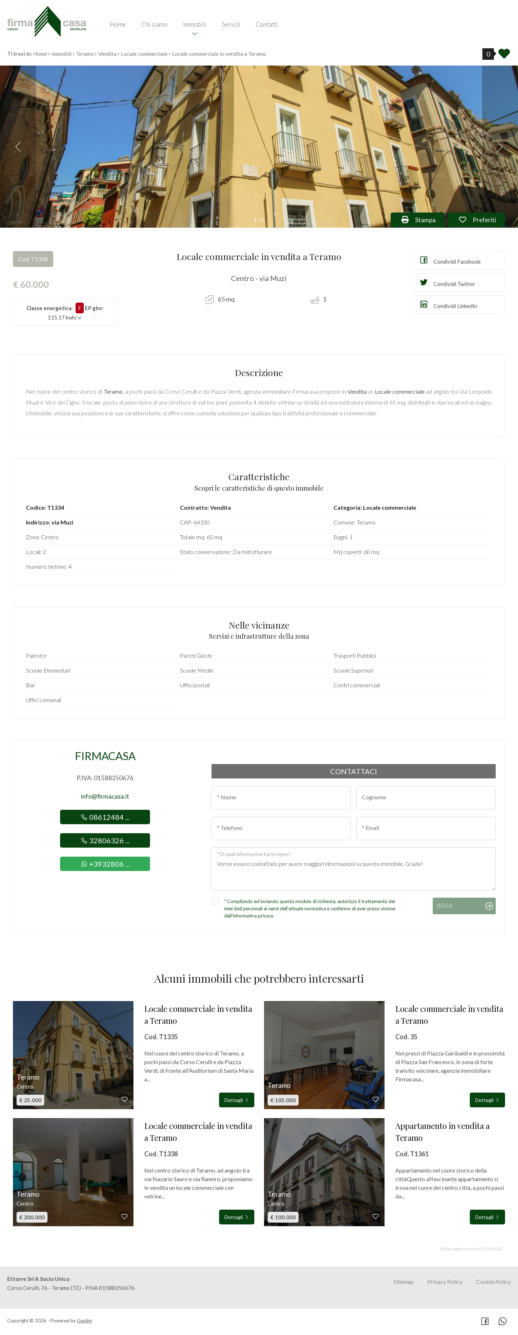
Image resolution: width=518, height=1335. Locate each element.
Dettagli (236, 1100)
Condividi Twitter (447, 282)
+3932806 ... (105, 864)
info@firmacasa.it (105, 796)
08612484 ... (105, 817)
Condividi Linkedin (448, 304)
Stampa (423, 219)
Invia (444, 906)
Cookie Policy (493, 1281)
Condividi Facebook (450, 260)
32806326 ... (105, 840)
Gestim (84, 1320)
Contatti (267, 24)
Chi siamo (154, 24)
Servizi (231, 24)
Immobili (194, 24)
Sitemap (404, 1281)
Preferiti (482, 219)
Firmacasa (105, 755)
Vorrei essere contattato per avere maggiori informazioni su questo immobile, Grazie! (354, 868)
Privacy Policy (445, 1281)
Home (118, 24)
